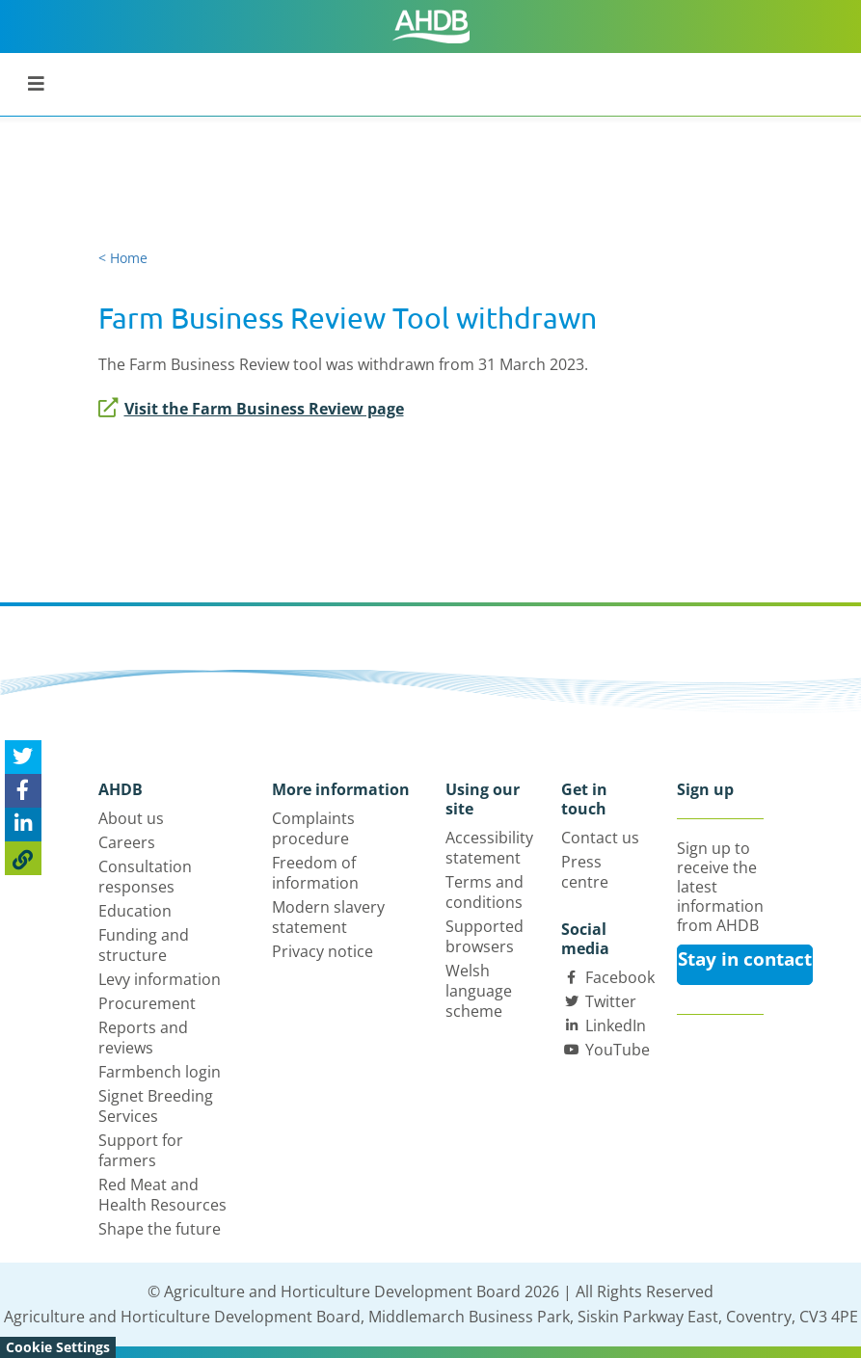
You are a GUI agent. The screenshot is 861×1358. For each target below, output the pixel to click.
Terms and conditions (484, 892)
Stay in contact (745, 959)
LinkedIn (615, 1025)
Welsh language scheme (478, 991)
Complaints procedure (313, 828)
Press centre (584, 871)
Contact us (600, 837)
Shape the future (159, 1228)
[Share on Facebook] (23, 791)
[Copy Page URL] (23, 858)
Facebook (620, 977)
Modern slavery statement (328, 917)
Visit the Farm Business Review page (251, 408)
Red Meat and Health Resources (162, 1194)
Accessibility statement (489, 847)
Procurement (147, 1003)
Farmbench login (159, 1071)
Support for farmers (140, 1150)
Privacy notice (322, 951)
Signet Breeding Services (155, 1106)
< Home (123, 258)
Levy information (159, 979)
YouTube (617, 1049)
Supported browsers (484, 936)
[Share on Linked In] (23, 824)
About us (131, 818)
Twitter (610, 1001)
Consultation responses (145, 876)
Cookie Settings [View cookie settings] (58, 1347)
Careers (126, 842)
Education (135, 910)
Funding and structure (143, 945)
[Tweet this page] (23, 757)
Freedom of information (315, 872)
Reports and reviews (143, 1037)
